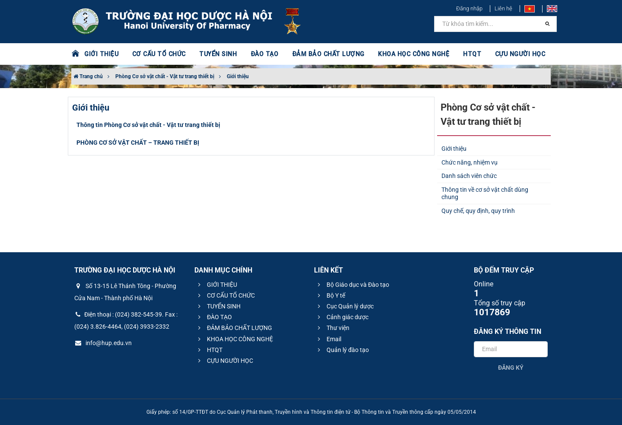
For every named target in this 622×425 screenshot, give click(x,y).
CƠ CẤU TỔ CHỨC (158, 54)
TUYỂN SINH (216, 54)
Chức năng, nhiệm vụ (469, 162)
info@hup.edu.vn (103, 342)
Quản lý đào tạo (342, 349)
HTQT (466, 54)
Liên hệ (503, 8)
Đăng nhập (469, 8)
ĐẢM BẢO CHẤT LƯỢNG (324, 54)
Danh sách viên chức (469, 175)
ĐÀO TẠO (262, 54)
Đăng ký (511, 367)
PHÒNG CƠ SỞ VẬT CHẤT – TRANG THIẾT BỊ (137, 142)
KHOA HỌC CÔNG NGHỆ (408, 54)
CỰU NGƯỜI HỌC (514, 54)
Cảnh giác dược (341, 317)
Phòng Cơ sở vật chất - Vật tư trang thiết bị (164, 76)
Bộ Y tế (330, 295)
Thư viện (332, 327)
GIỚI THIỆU (101, 54)
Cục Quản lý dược (344, 306)
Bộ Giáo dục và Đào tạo (352, 284)
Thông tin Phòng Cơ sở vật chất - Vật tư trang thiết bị (148, 124)
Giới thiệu (238, 76)
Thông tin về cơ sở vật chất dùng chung (484, 193)
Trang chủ (88, 76)
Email (328, 339)
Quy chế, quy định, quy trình (478, 210)
